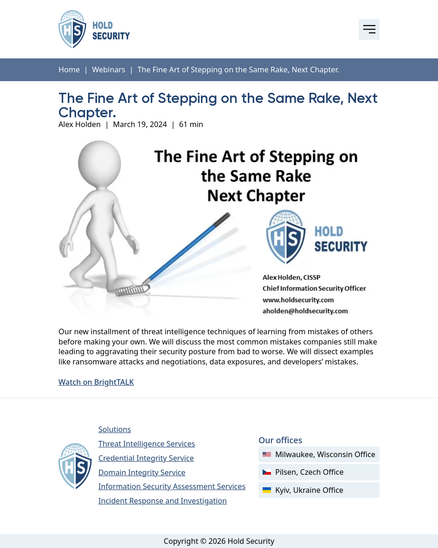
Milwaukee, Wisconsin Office (319, 454)
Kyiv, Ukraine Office (303, 490)
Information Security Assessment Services (171, 486)
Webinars (108, 69)
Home (69, 69)
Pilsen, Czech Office (303, 472)
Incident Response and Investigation (162, 501)
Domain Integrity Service (142, 472)
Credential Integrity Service (146, 458)
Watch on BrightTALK (96, 382)
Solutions (114, 429)
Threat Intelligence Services (146, 444)
